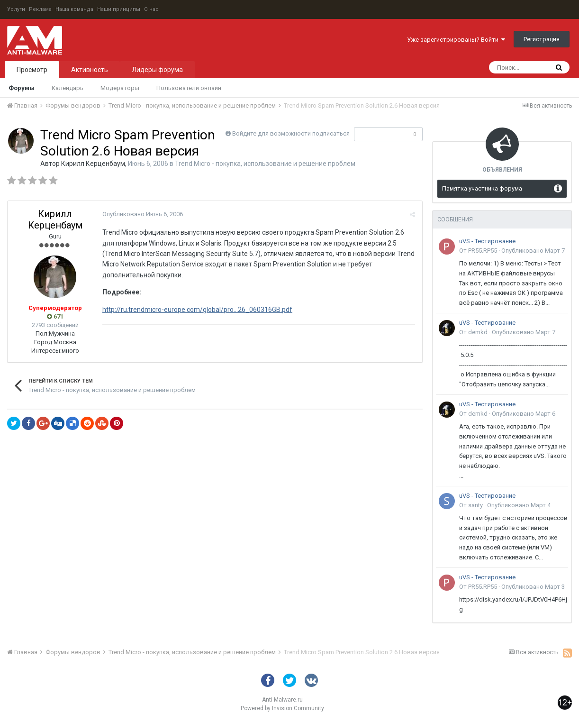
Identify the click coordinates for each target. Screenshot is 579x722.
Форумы (22, 87)
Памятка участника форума (482, 188)
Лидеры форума (157, 69)
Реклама (40, 9)
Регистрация (542, 39)
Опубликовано (142, 214)
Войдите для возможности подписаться (291, 133)
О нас (151, 9)
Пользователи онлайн (188, 87)
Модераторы (119, 87)
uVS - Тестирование (487, 241)
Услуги (16, 9)
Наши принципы (118, 9)
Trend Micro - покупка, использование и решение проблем (265, 163)
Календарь (67, 87)
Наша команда (74, 9)
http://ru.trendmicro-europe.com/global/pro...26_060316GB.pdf (197, 309)
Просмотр (32, 69)
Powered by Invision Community (282, 708)
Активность (89, 69)
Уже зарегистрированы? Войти (456, 39)
